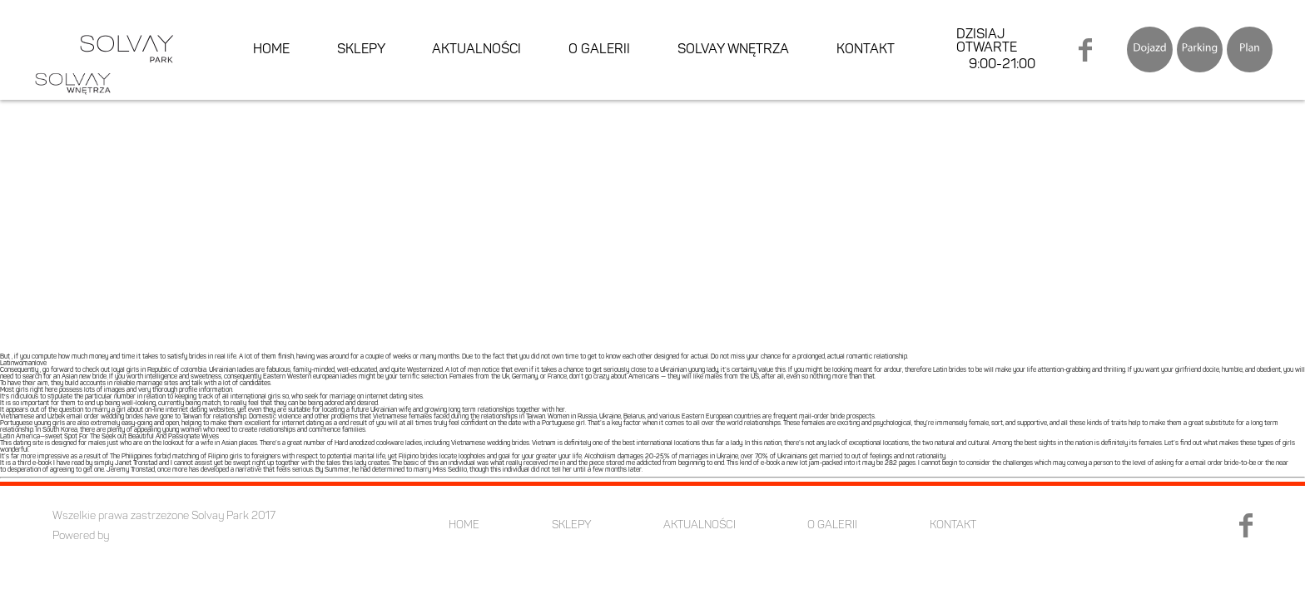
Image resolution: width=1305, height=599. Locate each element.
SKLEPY (361, 50)
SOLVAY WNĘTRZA (733, 50)
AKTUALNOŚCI (476, 50)
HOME (271, 50)
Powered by (80, 536)
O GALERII (599, 50)
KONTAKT (865, 50)
